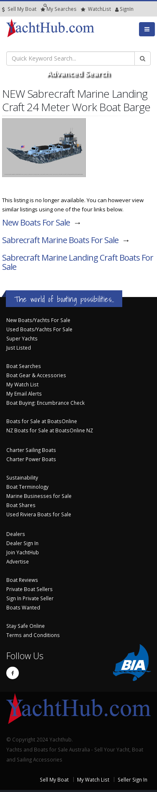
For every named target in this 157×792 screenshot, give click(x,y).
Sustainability (22, 477)
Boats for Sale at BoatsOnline (41, 421)
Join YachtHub (22, 552)
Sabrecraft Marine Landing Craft (77, 262)
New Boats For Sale (36, 222)
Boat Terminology (27, 486)
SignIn (117, 9)
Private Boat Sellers (29, 589)
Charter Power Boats (31, 459)
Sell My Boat (19, 9)
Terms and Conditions (33, 635)
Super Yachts (22, 338)
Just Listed (18, 347)
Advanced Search (78, 74)
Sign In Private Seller (30, 598)
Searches (59, 9)
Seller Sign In (132, 779)
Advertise (17, 561)
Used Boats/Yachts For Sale (39, 329)
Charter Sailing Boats (31, 450)
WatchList (96, 9)
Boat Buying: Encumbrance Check (45, 402)
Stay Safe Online (25, 625)
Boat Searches (23, 366)
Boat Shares (21, 505)
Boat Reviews (22, 579)
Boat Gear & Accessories (36, 375)
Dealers (15, 534)
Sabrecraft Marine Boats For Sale (60, 240)
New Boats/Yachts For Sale (38, 320)
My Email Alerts (24, 393)
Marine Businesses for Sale (39, 495)
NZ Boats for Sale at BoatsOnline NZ (49, 430)
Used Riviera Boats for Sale (38, 514)
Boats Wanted (23, 607)
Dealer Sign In (22, 543)
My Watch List (22, 384)
